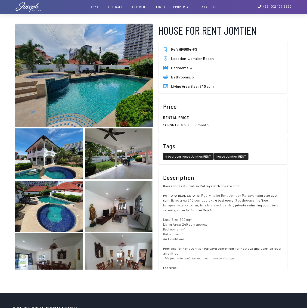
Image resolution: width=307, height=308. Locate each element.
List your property (172, 7)
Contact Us (207, 7)
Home (94, 7)
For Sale (115, 7)
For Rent (139, 7)
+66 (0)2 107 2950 (277, 6)
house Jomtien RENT (231, 156)
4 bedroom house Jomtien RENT (188, 156)
